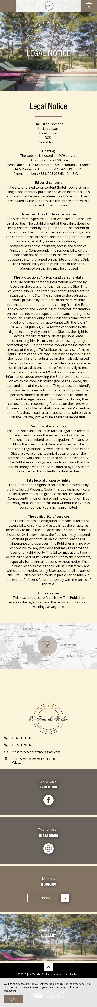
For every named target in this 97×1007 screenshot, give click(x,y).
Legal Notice (60, 974)
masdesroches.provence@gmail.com (36, 752)
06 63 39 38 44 (21, 738)
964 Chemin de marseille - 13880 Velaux (33, 760)
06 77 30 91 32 (21, 745)
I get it (13, 999)
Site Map (74, 974)
